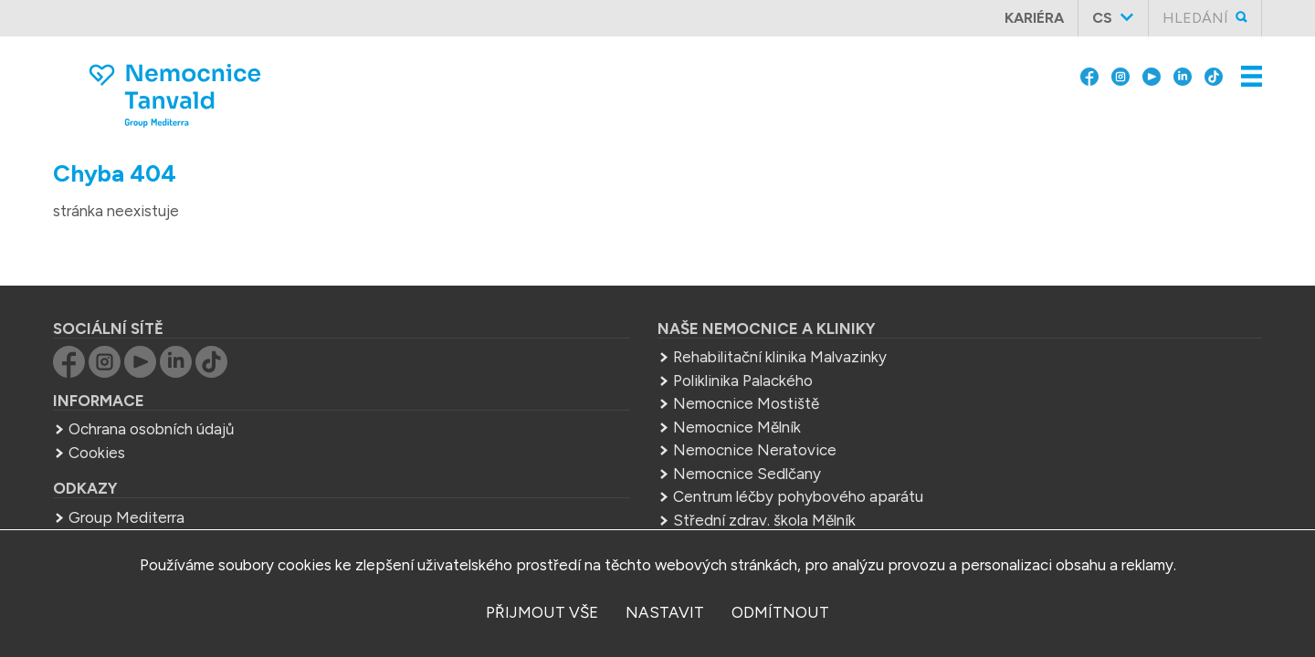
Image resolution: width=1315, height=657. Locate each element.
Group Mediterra (201, 486)
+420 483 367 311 (956, 388)
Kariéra (1041, 17)
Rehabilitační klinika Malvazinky (603, 326)
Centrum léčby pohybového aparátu (622, 465)
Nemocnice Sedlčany (571, 442)
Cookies (171, 421)
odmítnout (780, 612)
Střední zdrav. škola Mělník (588, 489)
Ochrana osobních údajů (226, 398)
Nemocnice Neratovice (578, 419)
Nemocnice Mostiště (570, 372)
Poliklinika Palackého (566, 349)
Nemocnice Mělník (561, 396)
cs (1109, 17)
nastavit (665, 612)
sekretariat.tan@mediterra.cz (983, 411)
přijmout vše (542, 612)
